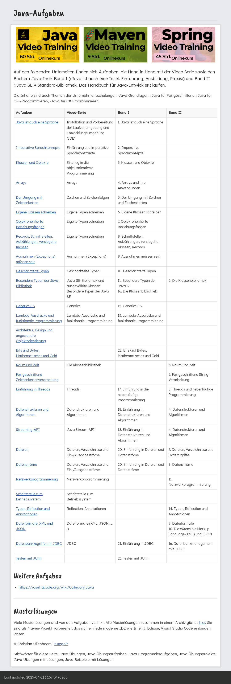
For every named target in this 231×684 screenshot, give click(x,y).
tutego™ (61, 644)
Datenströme (26, 464)
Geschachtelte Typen (32, 271)
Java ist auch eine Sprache (37, 122)
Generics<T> (25, 306)
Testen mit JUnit (29, 558)
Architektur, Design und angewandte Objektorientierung (34, 335)
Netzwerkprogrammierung (37, 479)
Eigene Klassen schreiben (36, 212)
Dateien (22, 449)
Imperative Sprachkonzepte (38, 148)
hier (202, 622)
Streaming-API (28, 429)
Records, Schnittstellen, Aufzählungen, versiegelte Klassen (36, 241)
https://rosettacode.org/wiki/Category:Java (56, 587)
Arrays (21, 182)
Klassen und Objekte (32, 162)
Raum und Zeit (27, 365)
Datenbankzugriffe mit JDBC (39, 543)
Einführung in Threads (33, 389)
